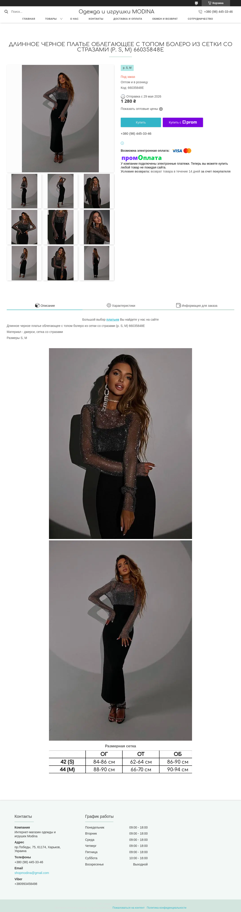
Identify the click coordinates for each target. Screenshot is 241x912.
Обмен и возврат (165, 18)
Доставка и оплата (127, 18)
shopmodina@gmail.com (32, 873)
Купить (141, 122)
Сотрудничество (200, 18)
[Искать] (6, 12)
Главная (28, 18)
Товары (51, 18)
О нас (74, 18)
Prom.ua (140, 903)
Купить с (183, 122)
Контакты (96, 18)
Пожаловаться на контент (128, 907)
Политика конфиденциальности (166, 907)
